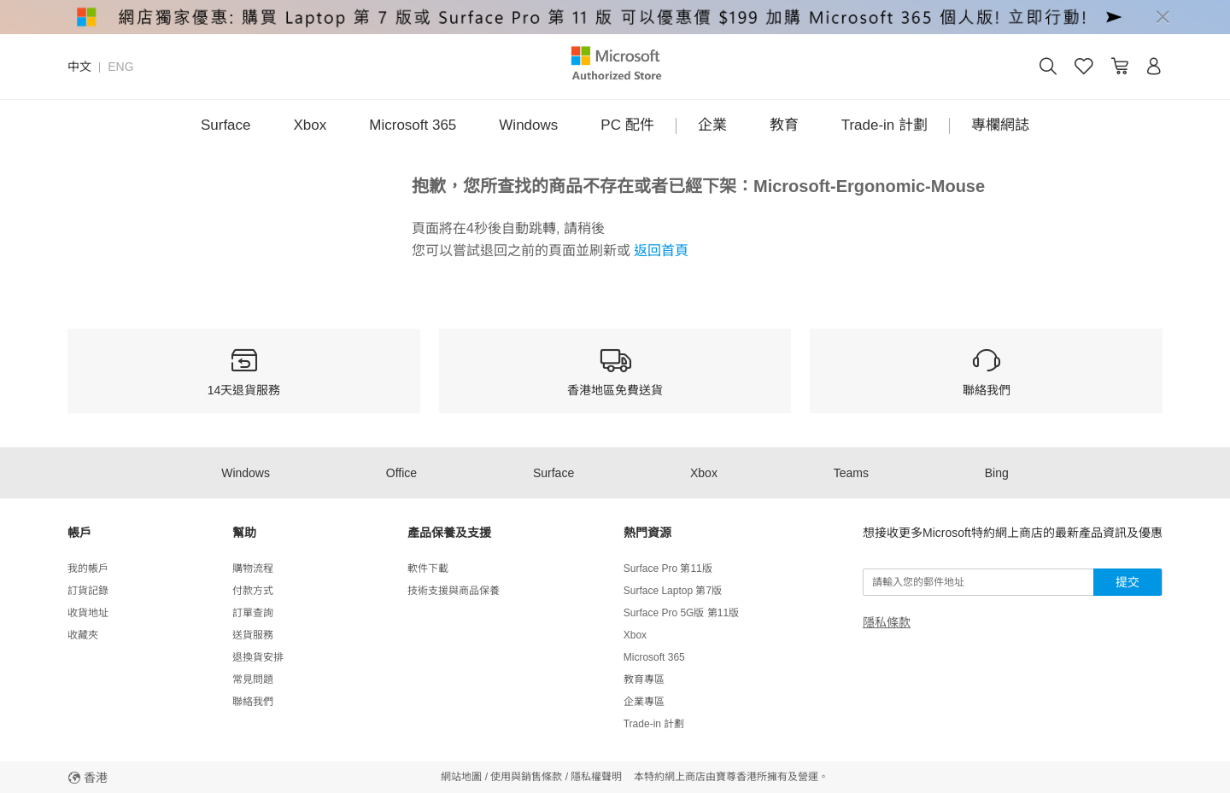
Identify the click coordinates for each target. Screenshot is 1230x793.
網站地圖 (461, 777)
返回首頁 (659, 250)
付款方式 (252, 591)
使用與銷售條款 (526, 777)
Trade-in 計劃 (884, 125)
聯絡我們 (252, 702)
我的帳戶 (87, 568)
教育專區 (644, 679)
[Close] (1162, 17)
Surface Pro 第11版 (668, 568)
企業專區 (644, 702)
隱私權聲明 (596, 777)
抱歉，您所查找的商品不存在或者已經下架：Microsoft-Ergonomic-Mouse (698, 186)
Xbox (310, 125)
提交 (1127, 582)
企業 (712, 125)
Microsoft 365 (412, 125)
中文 (79, 67)
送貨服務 (252, 635)
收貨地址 (87, 613)
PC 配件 (626, 125)
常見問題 (252, 679)
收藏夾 (82, 635)
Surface (226, 125)
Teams (851, 473)
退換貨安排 (258, 657)
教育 (784, 125)
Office (401, 473)
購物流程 (252, 568)
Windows (528, 125)
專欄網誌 (1000, 125)
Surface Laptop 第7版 (673, 591)
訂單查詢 (252, 613)
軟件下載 (427, 568)
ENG (120, 67)
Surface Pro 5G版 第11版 (681, 613)
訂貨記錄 (87, 591)
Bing (997, 473)
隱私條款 (887, 622)
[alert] (615, 17)
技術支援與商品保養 (453, 591)
